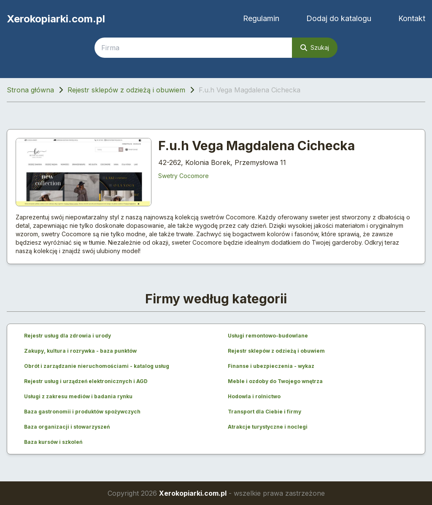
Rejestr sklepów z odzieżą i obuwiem (126, 90)
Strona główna (30, 90)
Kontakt (411, 18)
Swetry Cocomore (183, 175)
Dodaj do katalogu (338, 18)
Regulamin (261, 18)
